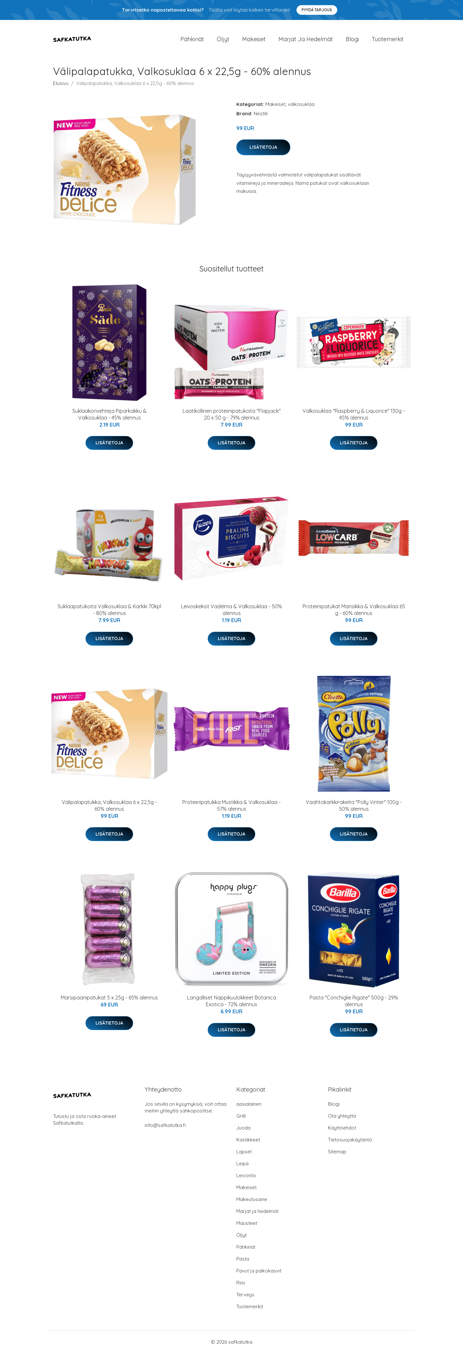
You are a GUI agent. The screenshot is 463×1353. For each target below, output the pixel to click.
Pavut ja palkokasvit (258, 1271)
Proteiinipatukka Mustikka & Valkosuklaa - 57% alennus (231, 805)
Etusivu (60, 83)
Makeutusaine (251, 1199)
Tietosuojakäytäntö (350, 1140)
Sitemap (337, 1152)
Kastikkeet (248, 1140)
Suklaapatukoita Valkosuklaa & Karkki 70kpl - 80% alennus (109, 609)
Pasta (242, 1259)
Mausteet (246, 1223)
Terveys (245, 1295)
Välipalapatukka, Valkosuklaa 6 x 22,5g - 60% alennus (109, 805)
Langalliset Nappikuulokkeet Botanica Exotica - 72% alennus (231, 1001)
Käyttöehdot (342, 1128)
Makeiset (254, 39)
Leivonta (246, 1175)
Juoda (243, 1128)
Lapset (244, 1152)
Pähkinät (192, 39)
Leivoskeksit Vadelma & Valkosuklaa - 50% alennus (231, 609)
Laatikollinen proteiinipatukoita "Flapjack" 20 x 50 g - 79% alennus (232, 414)
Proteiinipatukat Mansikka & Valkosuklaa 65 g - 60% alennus (354, 609)
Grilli (241, 1116)
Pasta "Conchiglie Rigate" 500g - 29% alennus (354, 1001)
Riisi (240, 1283)
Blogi (352, 39)
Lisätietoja (263, 147)
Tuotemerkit (388, 39)
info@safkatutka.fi (165, 1125)
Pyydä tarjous (317, 9)
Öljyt (223, 39)
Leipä (242, 1163)
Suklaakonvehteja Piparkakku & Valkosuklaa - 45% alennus (109, 414)
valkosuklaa (301, 104)
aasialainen (248, 1104)
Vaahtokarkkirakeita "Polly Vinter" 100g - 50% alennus (354, 805)
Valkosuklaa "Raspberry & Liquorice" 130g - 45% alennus (354, 414)
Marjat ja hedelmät (305, 39)
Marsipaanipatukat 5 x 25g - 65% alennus (109, 997)
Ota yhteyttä (342, 1116)
